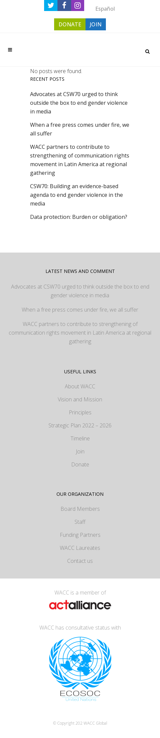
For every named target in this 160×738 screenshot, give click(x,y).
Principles (80, 412)
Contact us (80, 561)
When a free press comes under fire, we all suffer (80, 309)
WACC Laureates (80, 547)
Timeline (80, 438)
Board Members (80, 508)
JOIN (96, 24)
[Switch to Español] (105, 8)
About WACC (80, 386)
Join (80, 451)
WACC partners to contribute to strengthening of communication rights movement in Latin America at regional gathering (80, 332)
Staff (80, 521)
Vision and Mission (80, 399)
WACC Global (95, 723)
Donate (80, 464)
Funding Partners (80, 534)
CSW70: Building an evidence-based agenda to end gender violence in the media (76, 194)
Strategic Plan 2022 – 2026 (80, 425)
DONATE (69, 24)
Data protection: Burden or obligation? (78, 217)
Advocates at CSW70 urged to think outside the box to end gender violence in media (79, 102)
